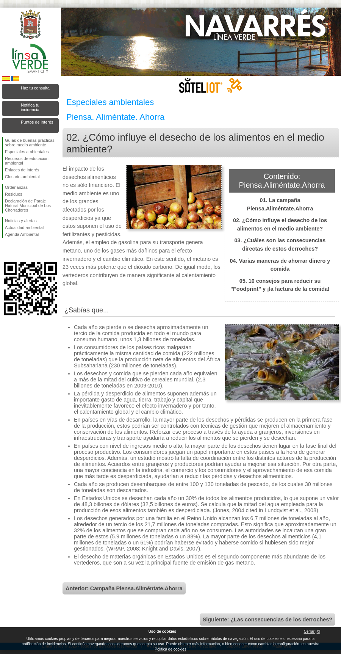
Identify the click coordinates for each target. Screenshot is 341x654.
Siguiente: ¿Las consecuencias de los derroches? (267, 619)
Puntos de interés (37, 122)
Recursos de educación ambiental (26, 160)
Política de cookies (170, 649)
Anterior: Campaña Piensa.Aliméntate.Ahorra (124, 588)
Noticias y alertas (21, 220)
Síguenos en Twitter (18, 249)
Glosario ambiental (22, 176)
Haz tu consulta (35, 88)
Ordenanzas (16, 187)
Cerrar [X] (312, 631)
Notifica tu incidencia (30, 107)
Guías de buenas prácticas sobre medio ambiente (30, 142)
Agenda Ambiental (22, 234)
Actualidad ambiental (24, 227)
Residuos (13, 194)
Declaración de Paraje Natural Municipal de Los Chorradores (28, 205)
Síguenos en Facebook (6, 249)
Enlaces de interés (22, 170)
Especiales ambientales (27, 151)
